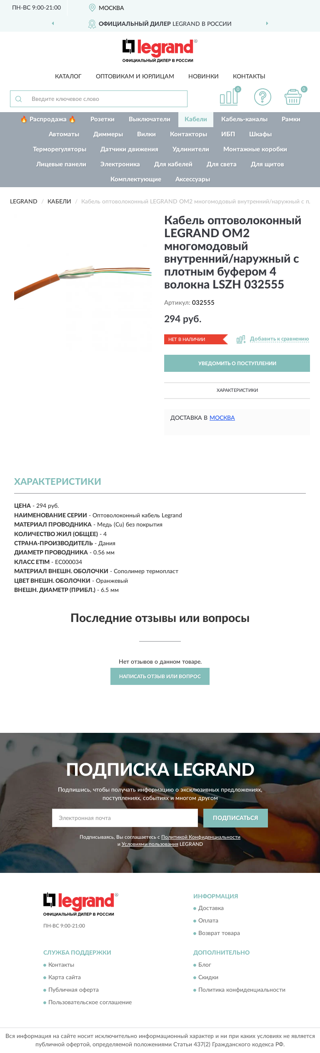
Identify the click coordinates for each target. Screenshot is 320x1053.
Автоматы (64, 134)
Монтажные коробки (255, 149)
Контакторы (188, 134)
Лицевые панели (61, 164)
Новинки (203, 77)
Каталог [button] (68, 77)
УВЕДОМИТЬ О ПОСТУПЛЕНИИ (237, 363)
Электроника (120, 164)
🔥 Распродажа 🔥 (48, 119)
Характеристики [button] (237, 390)
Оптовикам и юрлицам (135, 77)
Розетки (102, 119)
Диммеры (108, 134)
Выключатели (149, 119)
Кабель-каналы (244, 119)
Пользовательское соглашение (90, 1002)
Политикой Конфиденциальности (200, 837)
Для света (222, 164)
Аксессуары (192, 179)
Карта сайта (64, 977)
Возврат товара (219, 934)
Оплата (208, 921)
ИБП (228, 134)
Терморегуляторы (59, 149)
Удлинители (190, 149)
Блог (204, 965)
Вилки (146, 134)
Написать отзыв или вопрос (160, 676)
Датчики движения (129, 149)
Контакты (249, 77)
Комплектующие (135, 179)
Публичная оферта (73, 990)
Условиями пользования (150, 844)
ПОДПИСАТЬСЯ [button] (235, 818)
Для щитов (267, 164)
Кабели (196, 119)
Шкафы (260, 134)
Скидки (208, 977)
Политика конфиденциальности (241, 990)
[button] (263, 96)
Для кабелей (173, 164)
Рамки (291, 119)
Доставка (211, 909)
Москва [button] (222, 418)
